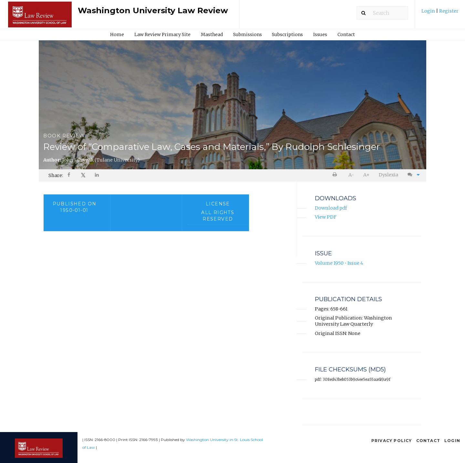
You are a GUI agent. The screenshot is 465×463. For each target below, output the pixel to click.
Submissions (247, 34)
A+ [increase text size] (366, 175)
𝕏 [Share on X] (83, 175)
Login (428, 11)
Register (448, 11)
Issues (320, 34)
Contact (346, 34)
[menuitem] (440, 13)
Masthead (212, 34)
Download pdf (331, 208)
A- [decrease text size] (351, 175)
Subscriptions (287, 34)
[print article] (336, 175)
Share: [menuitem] (55, 175)
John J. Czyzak (101, 160)
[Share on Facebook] (69, 175)
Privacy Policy (391, 440)
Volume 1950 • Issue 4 (339, 263)
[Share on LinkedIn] (97, 175)
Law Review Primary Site (162, 34)
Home (117, 34)
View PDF (325, 217)
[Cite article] (412, 175)
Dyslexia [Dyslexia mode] (388, 175)
